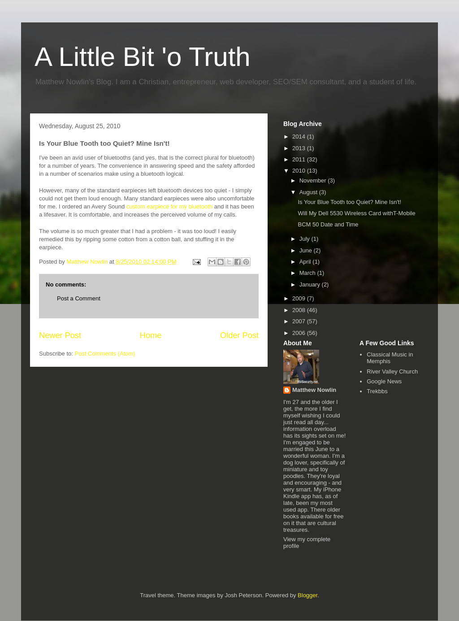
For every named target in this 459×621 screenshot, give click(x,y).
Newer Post (60, 335)
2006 (299, 333)
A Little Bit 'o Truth (143, 57)
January (310, 284)
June (306, 250)
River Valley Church (392, 371)
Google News (384, 381)
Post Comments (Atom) (105, 353)
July (305, 238)
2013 (299, 148)
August (309, 192)
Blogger (307, 595)
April (306, 261)
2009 (299, 298)
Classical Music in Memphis (390, 358)
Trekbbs (377, 391)
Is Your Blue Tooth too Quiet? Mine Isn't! (349, 202)
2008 (299, 310)
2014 (299, 136)
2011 (299, 159)
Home (151, 335)
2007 (299, 321)
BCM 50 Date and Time (328, 224)
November (313, 180)
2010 (299, 170)
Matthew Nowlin (314, 389)
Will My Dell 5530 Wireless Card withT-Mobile (356, 213)
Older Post (239, 335)
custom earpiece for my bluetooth (169, 206)
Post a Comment (78, 298)
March (308, 272)
